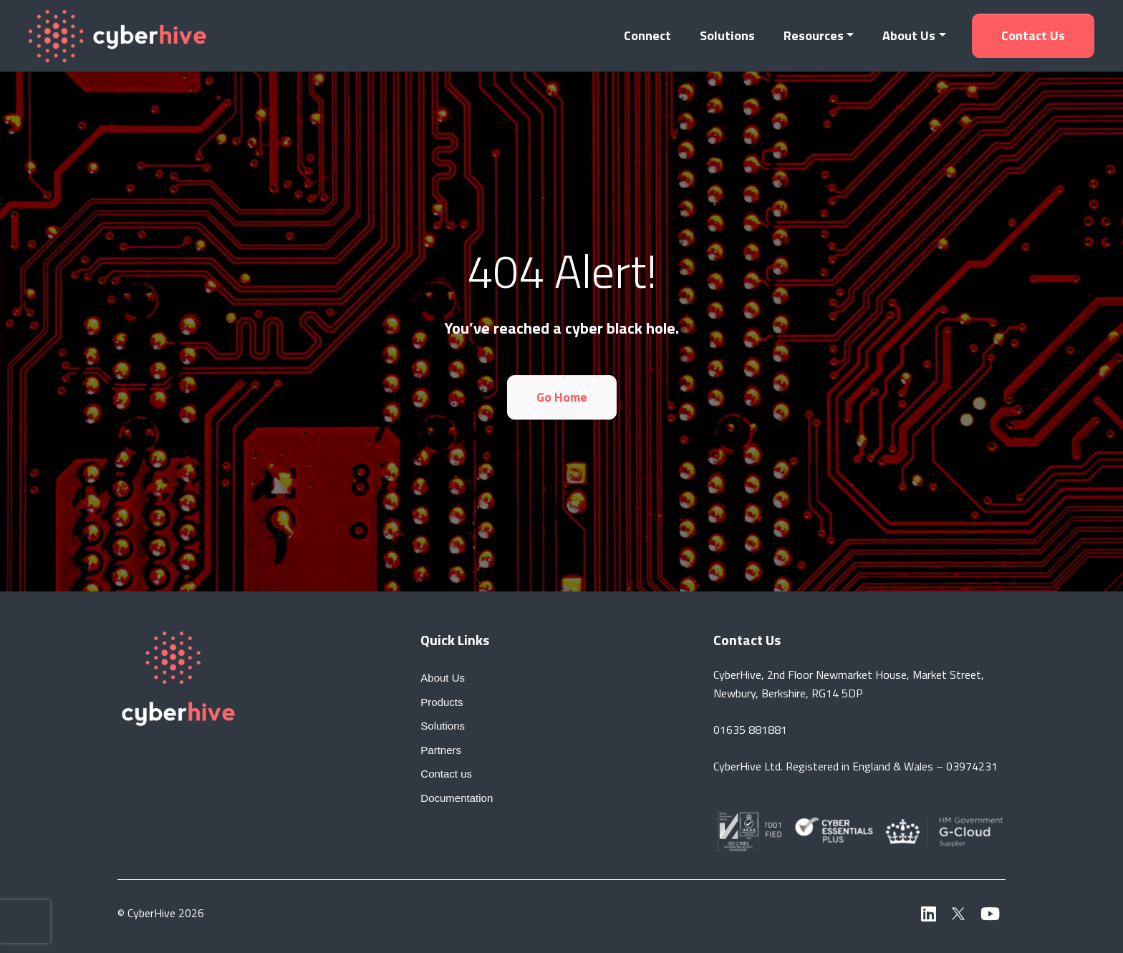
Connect (647, 35)
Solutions (727, 35)
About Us (908, 35)
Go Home (561, 397)
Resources (814, 35)
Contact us (1033, 35)
